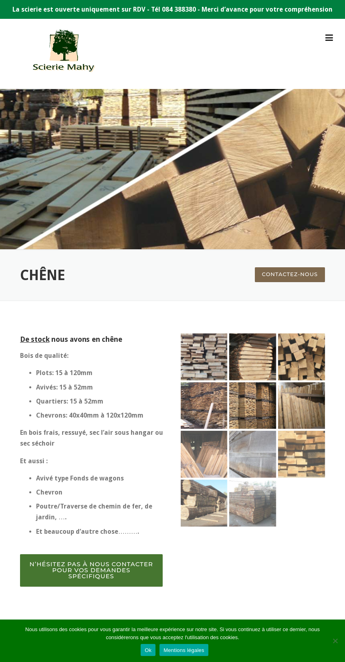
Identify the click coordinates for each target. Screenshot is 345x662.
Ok (148, 650)
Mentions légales (183, 650)
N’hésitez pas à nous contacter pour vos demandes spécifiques (91, 570)
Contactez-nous (290, 274)
